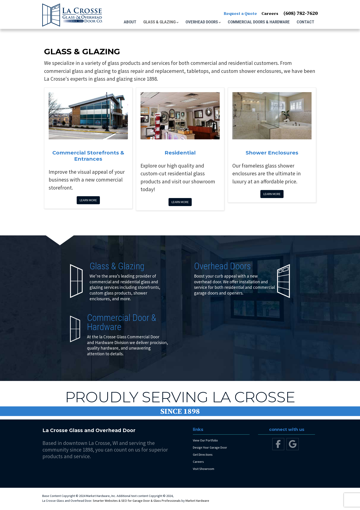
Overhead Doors (202, 22)
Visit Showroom (203, 469)
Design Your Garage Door (210, 447)
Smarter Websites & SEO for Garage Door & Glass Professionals (137, 501)
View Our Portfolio (205, 440)
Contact (305, 22)
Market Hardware (197, 501)
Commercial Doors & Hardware (259, 22)
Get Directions (203, 454)
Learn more (88, 200)
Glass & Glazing (159, 22)
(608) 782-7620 (300, 13)
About (130, 22)
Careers (270, 13)
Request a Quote (240, 13)
